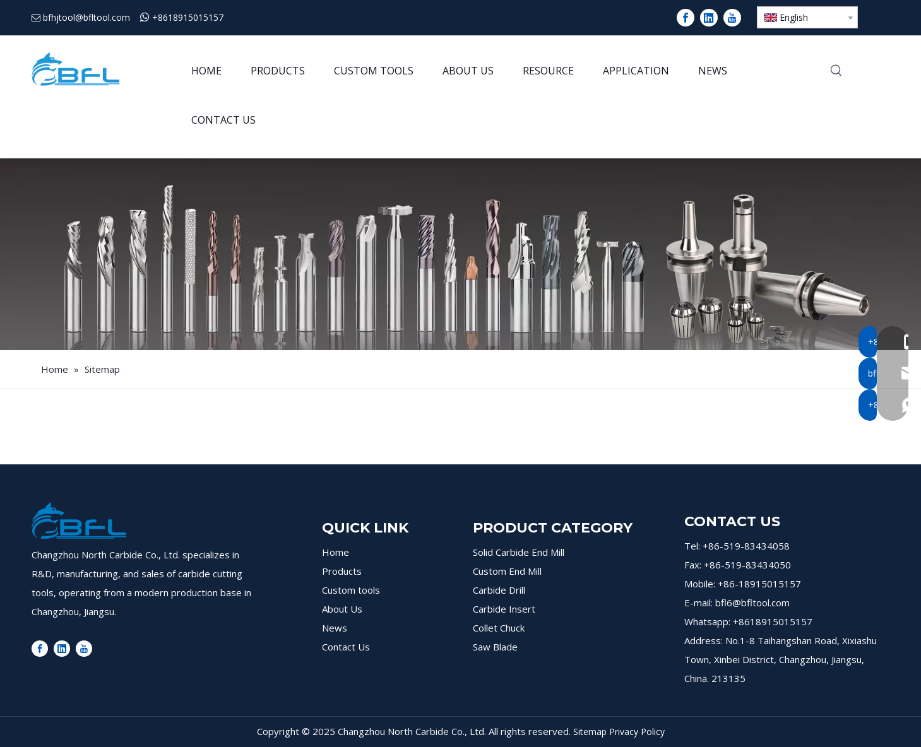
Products (342, 571)
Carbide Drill (499, 590)
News (334, 627)
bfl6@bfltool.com (752, 602)
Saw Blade (495, 646)
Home (335, 552)
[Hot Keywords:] (836, 71)
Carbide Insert (504, 609)
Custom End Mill (507, 571)
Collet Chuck (499, 627)
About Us (342, 609)
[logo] (79, 520)
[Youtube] (732, 17)
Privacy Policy (637, 732)
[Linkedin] (709, 17)
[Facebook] (685, 17)
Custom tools (351, 590)
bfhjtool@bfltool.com (86, 17)
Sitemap (590, 732)
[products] (460, 254)
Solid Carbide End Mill (518, 552)
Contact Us (346, 646)
